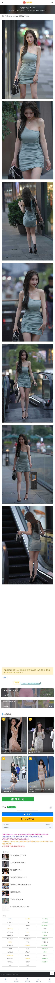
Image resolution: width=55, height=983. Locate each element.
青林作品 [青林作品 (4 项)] (45, 958)
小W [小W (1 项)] (28, 932)
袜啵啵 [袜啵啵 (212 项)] (28, 955)
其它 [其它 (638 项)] (10, 925)
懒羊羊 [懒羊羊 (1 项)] (45, 935)
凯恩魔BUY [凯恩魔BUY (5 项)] (45, 925)
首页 (5, 980)
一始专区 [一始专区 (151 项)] (28, 922)
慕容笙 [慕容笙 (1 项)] (28, 935)
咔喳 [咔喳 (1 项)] (45, 929)
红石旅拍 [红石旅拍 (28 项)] (10, 952)
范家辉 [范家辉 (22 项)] (28, 952)
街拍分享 (13, 10)
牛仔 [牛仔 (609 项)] (28, 942)
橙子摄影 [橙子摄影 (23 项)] (10, 938)
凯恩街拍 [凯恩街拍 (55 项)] (28, 925)
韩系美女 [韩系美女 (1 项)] (10, 962)
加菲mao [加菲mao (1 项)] (10, 929)
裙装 (5, 677)
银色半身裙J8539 (8, 791)
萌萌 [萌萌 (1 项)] (45, 952)
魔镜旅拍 (7, 749)
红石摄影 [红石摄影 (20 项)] (45, 948)
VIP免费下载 (27, 819)
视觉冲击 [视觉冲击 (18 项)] (28, 958)
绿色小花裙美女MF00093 (18, 855)
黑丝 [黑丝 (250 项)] (28, 965)
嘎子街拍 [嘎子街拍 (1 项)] (10, 932)
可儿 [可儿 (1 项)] (28, 929)
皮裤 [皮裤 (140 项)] (28, 948)
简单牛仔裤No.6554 (16, 899)
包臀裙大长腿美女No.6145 (18, 877)
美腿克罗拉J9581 (15, 892)
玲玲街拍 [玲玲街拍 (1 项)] (10, 945)
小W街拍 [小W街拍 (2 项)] (45, 932)
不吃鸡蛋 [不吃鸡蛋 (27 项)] (45, 922)
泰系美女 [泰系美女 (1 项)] (45, 938)
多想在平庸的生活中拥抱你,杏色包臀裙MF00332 (40, 790)
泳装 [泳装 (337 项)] (10, 942)
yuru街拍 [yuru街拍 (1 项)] (45, 919)
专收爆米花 (41, 10)
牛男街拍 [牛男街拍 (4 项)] (45, 942)
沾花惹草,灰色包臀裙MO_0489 (20, 906)
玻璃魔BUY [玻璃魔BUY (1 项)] (45, 945)
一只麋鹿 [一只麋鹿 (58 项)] (10, 922)
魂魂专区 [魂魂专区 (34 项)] (28, 962)
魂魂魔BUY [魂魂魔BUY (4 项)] (45, 962)
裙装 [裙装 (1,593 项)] (45, 955)
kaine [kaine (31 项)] (10, 919)
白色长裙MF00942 (34, 752)
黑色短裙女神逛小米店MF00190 (20, 884)
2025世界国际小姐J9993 (18, 862)
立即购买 (27, 814)
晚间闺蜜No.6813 (15, 870)
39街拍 (16, 974)
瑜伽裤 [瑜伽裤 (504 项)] (10, 948)
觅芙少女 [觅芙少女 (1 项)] (10, 958)
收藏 (17, 683)
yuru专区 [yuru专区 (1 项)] (28, 919)
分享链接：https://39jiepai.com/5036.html (31, 683)
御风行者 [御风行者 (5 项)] (10, 935)
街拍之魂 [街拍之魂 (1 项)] (10, 955)
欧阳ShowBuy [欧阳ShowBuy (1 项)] (27, 938)
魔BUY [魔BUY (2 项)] (10, 965)
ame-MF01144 (7, 752)
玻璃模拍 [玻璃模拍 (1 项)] (28, 945)
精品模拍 (33, 786)
